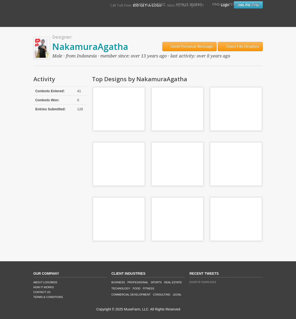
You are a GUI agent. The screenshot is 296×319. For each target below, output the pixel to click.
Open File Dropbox (240, 46)
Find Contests (225, 4)
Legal (177, 294)
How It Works (189, 4)
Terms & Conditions (48, 297)
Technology (121, 288)
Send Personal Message (189, 46)
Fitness (148, 288)
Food (137, 288)
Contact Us (42, 292)
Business (118, 282)
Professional (137, 282)
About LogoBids (45, 282)
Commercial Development (131, 294)
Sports (156, 282)
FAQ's (254, 4)
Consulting (161, 294)
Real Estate (173, 282)
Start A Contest (149, 4)
